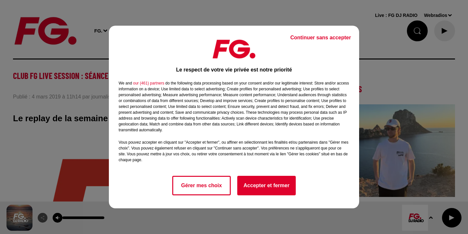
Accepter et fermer (266, 185)
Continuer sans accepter (320, 37)
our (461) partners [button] (148, 83)
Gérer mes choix (201, 185)
